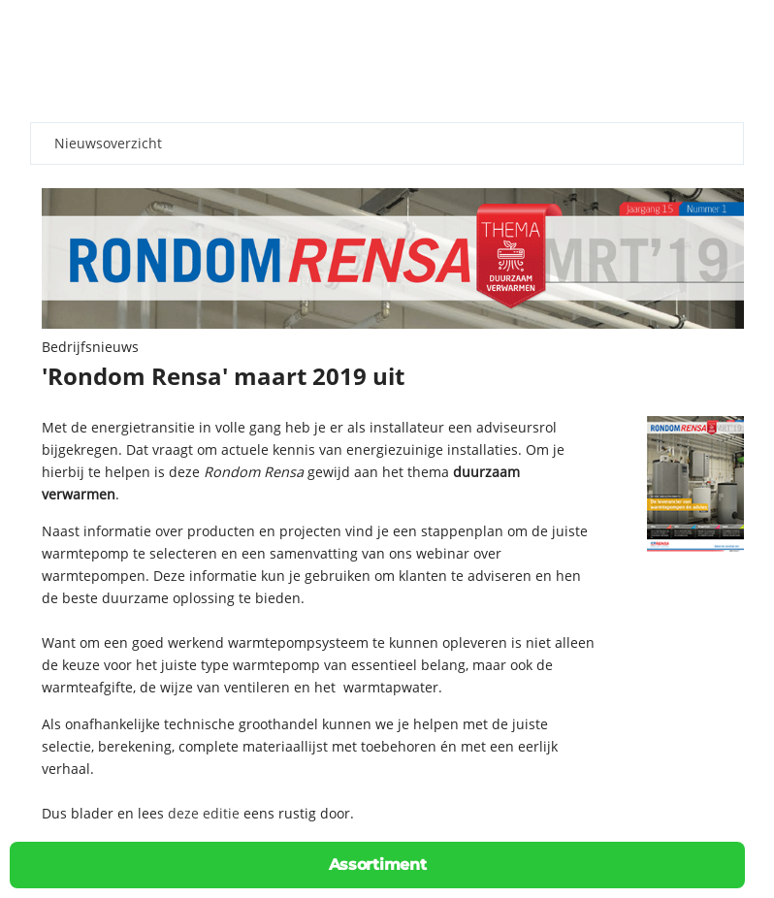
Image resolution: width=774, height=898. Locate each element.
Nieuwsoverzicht (108, 143)
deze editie (204, 813)
